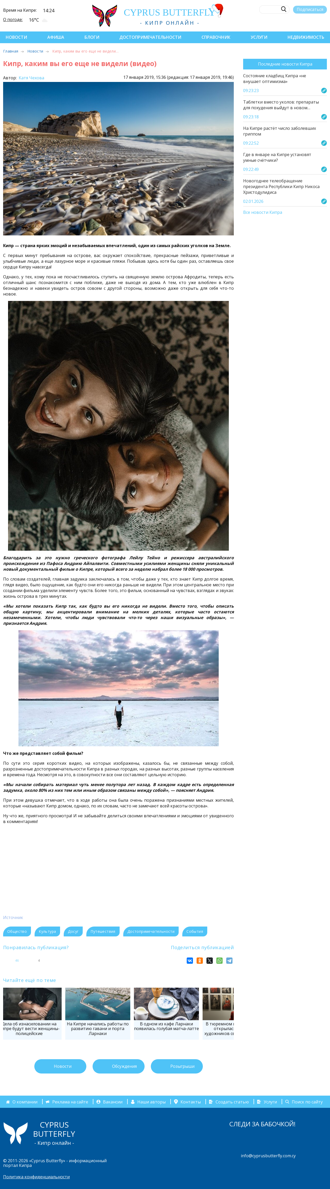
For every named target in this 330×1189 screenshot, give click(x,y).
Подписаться (310, 9)
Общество (17, 931)
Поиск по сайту (307, 1102)
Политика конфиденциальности (36, 1176)
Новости (16, 37)
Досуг (73, 931)
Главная (10, 51)
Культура (47, 931)
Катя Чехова (31, 78)
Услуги (259, 37)
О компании (24, 1102)
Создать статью (232, 1102)
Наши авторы (151, 1102)
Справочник (216, 37)
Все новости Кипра (262, 212)
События (194, 931)
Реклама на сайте (70, 1102)
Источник (13, 917)
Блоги (92, 37)
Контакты (190, 1102)
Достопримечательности (150, 37)
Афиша (55, 37)
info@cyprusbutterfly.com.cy (268, 1155)
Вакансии (112, 1102)
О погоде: (13, 19)
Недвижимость (306, 37)
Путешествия (102, 931)
